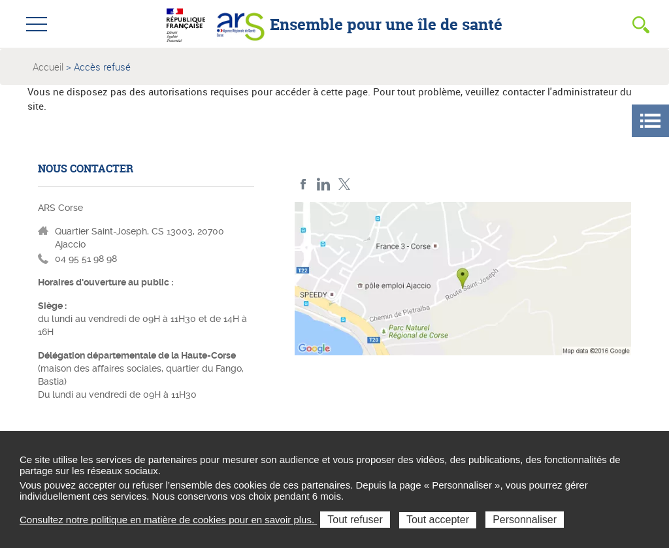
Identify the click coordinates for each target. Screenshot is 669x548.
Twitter (344, 184)
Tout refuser (354, 519)
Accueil (48, 66)
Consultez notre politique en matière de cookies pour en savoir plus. (168, 519)
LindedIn (324, 184)
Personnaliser (525, 519)
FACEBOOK (303, 184)
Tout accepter (437, 519)
